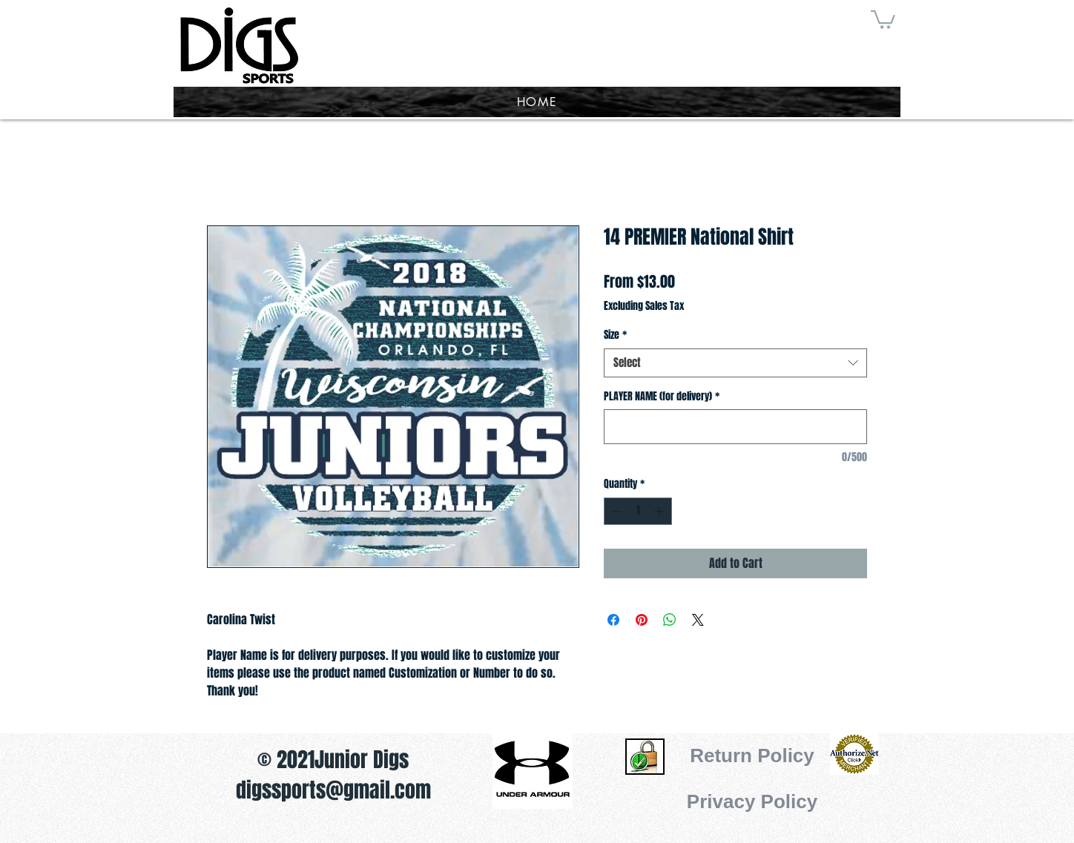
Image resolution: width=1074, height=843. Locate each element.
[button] (883, 18)
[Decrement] (615, 511)
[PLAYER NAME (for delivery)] (735, 426)
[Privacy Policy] (752, 801)
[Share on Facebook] (613, 620)
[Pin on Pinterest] (641, 620)
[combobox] (735, 362)
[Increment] (660, 511)
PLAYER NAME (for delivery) (661, 396)
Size (615, 335)
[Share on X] (698, 620)
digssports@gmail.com (333, 790)
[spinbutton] (638, 511)
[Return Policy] (752, 755)
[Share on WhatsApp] (670, 620)
